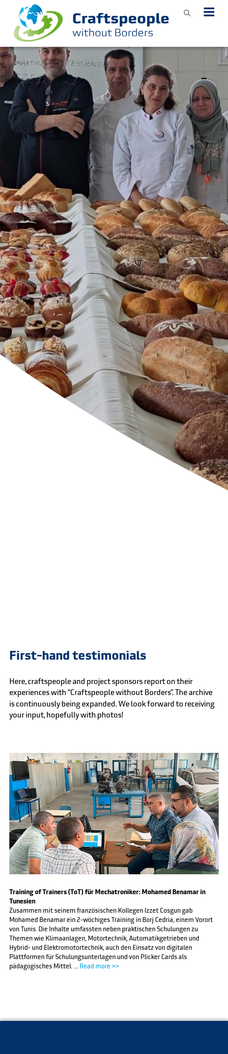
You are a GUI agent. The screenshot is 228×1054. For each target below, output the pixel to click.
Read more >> (99, 966)
